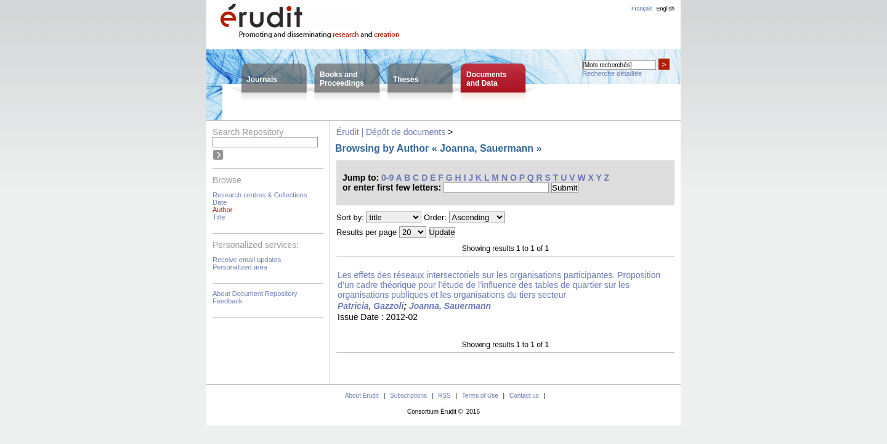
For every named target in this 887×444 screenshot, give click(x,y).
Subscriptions (408, 395)
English (665, 9)
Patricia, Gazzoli (370, 306)
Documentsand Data (486, 79)
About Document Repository (255, 293)
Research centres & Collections (260, 195)
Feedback (227, 301)
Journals (261, 79)
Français (642, 9)
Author (222, 209)
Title (219, 217)
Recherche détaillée (612, 73)
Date (220, 202)
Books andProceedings (342, 79)
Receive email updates (247, 259)
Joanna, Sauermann (450, 306)
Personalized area (240, 267)
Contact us (524, 395)
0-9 (387, 178)
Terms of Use (480, 395)
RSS (444, 395)
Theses (405, 79)
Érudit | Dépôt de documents (390, 132)
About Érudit (362, 395)
